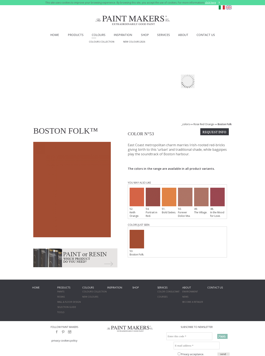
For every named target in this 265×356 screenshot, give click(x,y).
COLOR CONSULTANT (168, 291)
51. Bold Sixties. (169, 201)
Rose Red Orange (203, 124)
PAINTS (60, 291)
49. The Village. (201, 201)
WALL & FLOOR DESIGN (69, 301)
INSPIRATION (123, 35)
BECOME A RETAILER (192, 301)
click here (210, 2)
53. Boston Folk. (137, 243)
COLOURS (98, 35)
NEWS (185, 296)
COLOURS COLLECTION (101, 41)
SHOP (145, 35)
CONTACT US (206, 35)
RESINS (61, 296)
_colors (185, 124)
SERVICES (163, 35)
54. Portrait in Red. (153, 203)
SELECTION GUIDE (66, 307)
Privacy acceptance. (192, 354)
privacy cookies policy (64, 340)
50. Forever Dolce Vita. (185, 203)
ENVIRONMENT (190, 291)
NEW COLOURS (90, 296)
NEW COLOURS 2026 (134, 41)
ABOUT (183, 35)
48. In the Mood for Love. (217, 203)
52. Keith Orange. (137, 203)
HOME (54, 35)
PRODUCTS (76, 35)
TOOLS (60, 312)
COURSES (162, 296)
